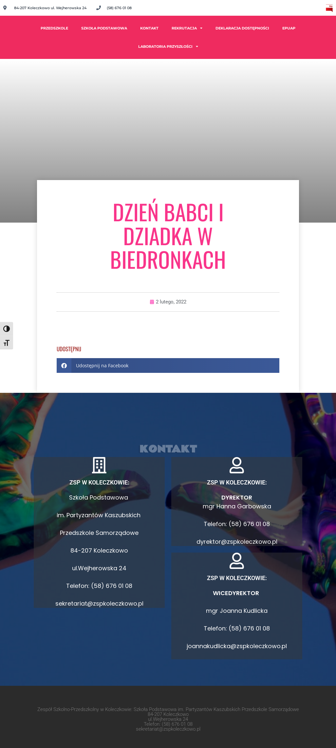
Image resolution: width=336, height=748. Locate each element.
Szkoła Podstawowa (104, 28)
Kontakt (149, 28)
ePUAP (288, 28)
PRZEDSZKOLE (54, 28)
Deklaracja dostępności (242, 28)
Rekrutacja (187, 28)
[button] (168, 365)
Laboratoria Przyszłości (168, 46)
